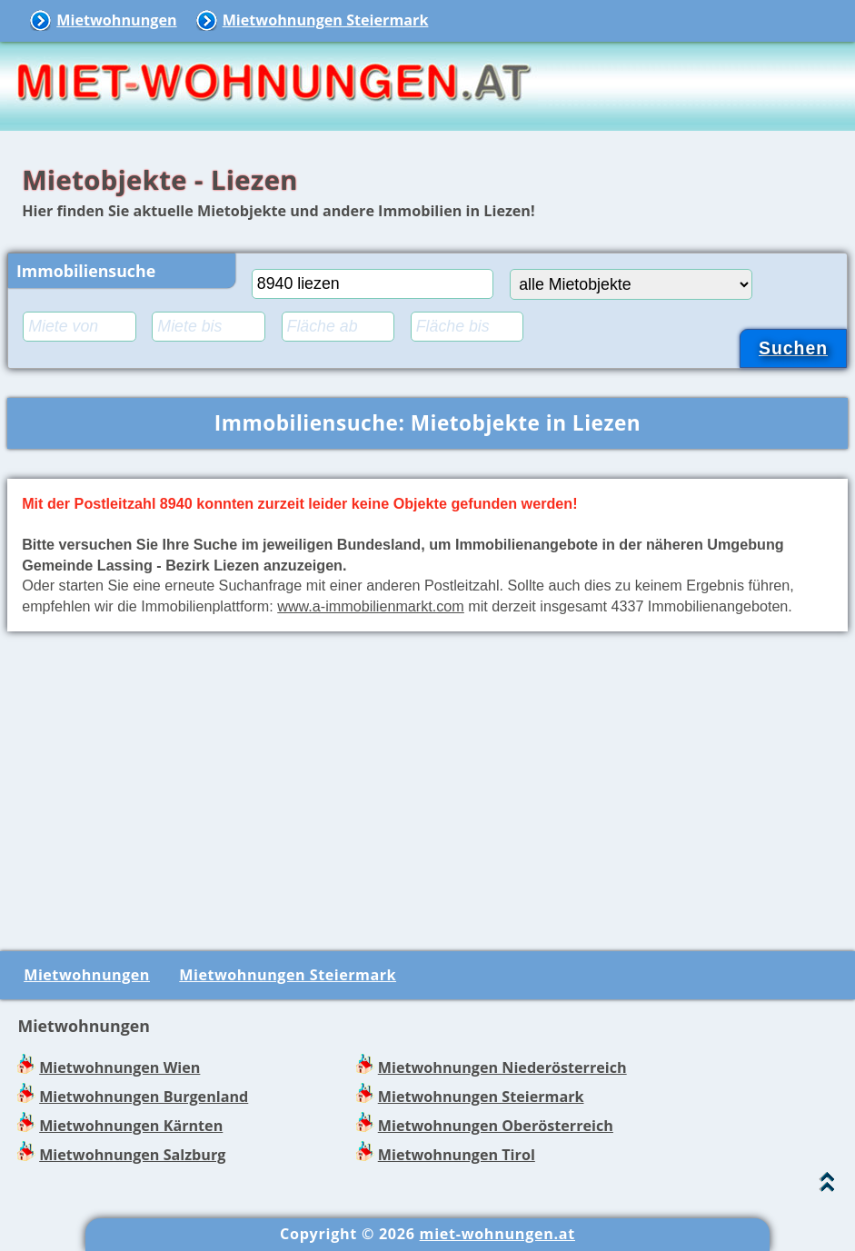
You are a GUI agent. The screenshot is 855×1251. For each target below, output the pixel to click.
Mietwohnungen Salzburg (132, 1155)
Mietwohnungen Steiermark (326, 20)
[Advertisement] (427, 787)
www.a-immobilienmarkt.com (370, 606)
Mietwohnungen (116, 20)
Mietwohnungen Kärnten (131, 1126)
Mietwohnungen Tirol (456, 1155)
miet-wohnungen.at (497, 1234)
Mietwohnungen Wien (119, 1067)
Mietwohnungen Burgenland (143, 1097)
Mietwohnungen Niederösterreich (502, 1067)
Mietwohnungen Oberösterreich (495, 1126)
